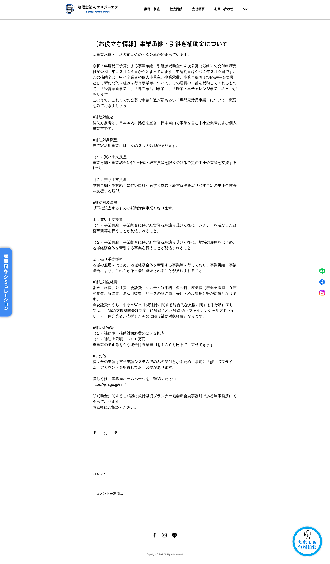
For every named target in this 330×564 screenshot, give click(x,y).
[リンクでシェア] (115, 433)
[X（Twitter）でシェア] (105, 433)
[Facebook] (154, 535)
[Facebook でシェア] (95, 433)
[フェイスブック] (322, 282)
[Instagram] (322, 292)
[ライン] (322, 271)
